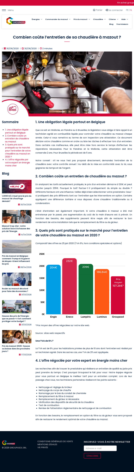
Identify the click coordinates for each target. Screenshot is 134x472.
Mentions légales (47, 444)
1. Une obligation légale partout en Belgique (16, 131)
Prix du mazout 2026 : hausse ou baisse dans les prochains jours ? (16, 349)
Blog (111, 24)
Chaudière (98, 19)
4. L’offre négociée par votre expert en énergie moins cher (17, 162)
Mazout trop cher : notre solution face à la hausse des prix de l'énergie (16, 229)
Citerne (112, 19)
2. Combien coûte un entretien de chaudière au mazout (17, 138)
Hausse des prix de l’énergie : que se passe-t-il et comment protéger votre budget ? (16, 319)
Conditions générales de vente (55, 441)
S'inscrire (92, 455)
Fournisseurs (122, 24)
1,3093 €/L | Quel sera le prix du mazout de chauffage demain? (16, 199)
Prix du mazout (80, 19)
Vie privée (42, 447)
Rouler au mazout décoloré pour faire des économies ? (15, 290)
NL (131, 10)
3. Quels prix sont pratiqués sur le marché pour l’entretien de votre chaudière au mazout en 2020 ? (18, 150)
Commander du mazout (56, 19)
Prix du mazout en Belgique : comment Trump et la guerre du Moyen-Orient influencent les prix (16, 260)
